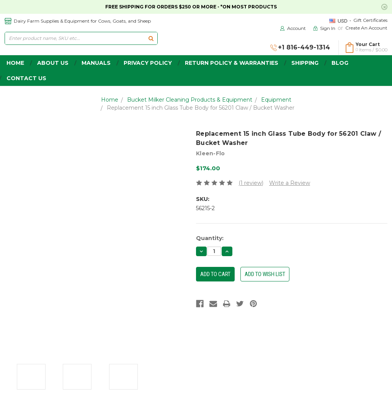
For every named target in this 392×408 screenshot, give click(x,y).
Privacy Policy (148, 62)
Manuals (96, 62)
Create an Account (366, 28)
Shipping (304, 62)
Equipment (276, 99)
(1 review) (250, 182)
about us (53, 62)
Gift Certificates (370, 20)
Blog (340, 62)
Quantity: (210, 238)
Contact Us (26, 78)
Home (109, 99)
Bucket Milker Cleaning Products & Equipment (189, 99)
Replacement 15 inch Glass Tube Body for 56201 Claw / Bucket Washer (200, 107)
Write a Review (289, 182)
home (15, 62)
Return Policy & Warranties (231, 62)
